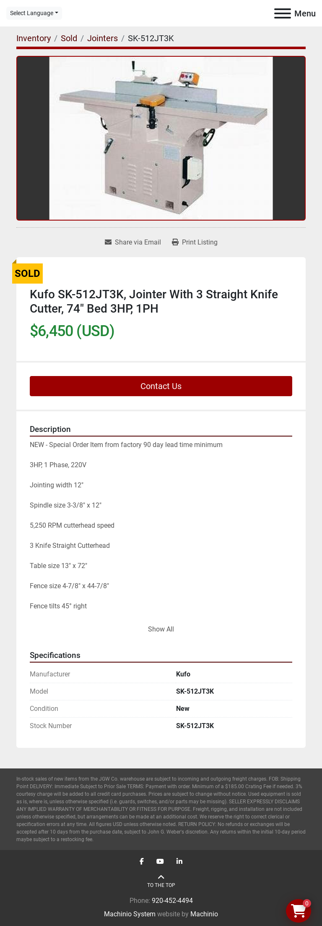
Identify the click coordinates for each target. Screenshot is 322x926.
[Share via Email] (132, 242)
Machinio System (130, 914)
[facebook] (142, 862)
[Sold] (69, 38)
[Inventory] (33, 38)
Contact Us (161, 386)
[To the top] (161, 881)
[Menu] (282, 13)
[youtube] (160, 862)
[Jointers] (102, 38)
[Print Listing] (194, 242)
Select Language (31, 13)
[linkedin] (179, 862)
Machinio (204, 914)
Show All (161, 629)
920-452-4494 (172, 901)
